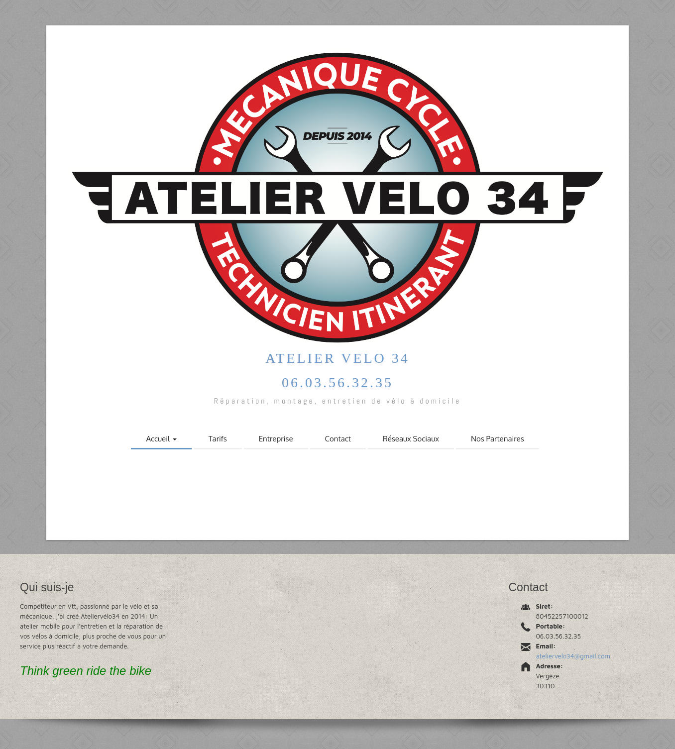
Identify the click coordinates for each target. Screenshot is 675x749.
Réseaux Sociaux (411, 438)
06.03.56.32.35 (337, 382)
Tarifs (218, 438)
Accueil (161, 438)
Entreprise (276, 438)
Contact (338, 438)
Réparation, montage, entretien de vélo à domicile (337, 401)
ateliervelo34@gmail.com (573, 656)
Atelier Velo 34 (337, 358)
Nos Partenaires (497, 438)
